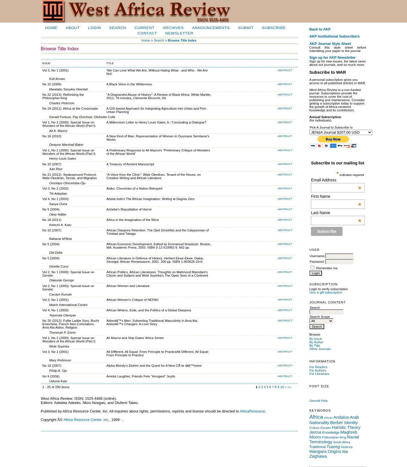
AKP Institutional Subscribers (334, 36)
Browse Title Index (182, 40)
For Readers (318, 367)
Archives (173, 28)
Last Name (336, 212)
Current (145, 28)
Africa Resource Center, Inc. (86, 420)
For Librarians (319, 373)
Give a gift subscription (325, 292)
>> (289, 387)
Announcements (211, 28)
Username (316, 256)
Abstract (285, 70)
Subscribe (274, 28)
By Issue (315, 338)
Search (117, 28)
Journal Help (318, 400)
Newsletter (179, 33)
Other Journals (320, 349)
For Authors (317, 370)
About (73, 28)
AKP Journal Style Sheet (330, 44)
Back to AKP (320, 29)
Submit (246, 28)
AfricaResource (252, 411)
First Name (336, 196)
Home (51, 28)
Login (94, 28)
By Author (316, 342)
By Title (314, 345)
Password (316, 261)
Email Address (336, 180)
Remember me (327, 268)
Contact (147, 33)
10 (282, 387)
